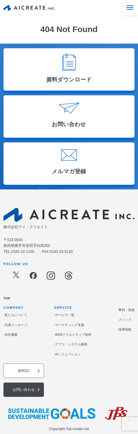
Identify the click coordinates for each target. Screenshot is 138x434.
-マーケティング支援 (69, 325)
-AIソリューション (67, 354)
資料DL (24, 371)
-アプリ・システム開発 (71, 344)
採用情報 (124, 329)
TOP (6, 298)
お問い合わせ (24, 390)
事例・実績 (126, 310)
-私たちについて (15, 315)
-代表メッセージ (15, 325)
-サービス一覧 (64, 315)
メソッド (124, 319)
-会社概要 (10, 334)
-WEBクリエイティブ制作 (73, 334)
